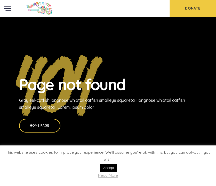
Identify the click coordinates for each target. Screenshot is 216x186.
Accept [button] (108, 168)
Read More (108, 175)
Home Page (39, 125)
